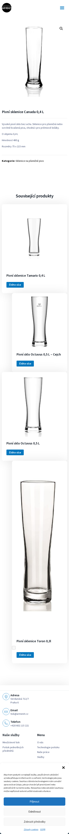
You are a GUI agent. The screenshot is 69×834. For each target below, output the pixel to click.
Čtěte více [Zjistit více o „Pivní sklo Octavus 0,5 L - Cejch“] (25, 363)
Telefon (15, 721)
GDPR (42, 829)
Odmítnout (34, 811)
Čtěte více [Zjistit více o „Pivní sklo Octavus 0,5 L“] (15, 452)
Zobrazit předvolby (34, 821)
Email (14, 710)
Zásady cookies (31, 829)
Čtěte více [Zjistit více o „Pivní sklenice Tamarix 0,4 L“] (15, 284)
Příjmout (34, 801)
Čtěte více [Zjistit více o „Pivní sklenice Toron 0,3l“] (25, 655)
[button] (63, 767)
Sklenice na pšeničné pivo (30, 160)
